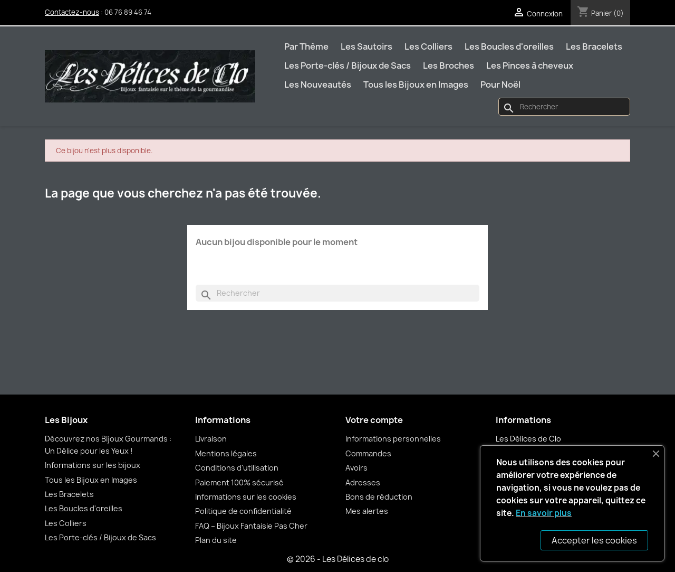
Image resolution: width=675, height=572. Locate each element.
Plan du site (216, 540)
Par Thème (306, 46)
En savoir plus (544, 513)
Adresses (362, 482)
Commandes (368, 453)
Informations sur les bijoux (92, 465)
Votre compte (374, 420)
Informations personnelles (393, 439)
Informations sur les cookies (245, 497)
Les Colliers (428, 46)
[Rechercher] (564, 107)
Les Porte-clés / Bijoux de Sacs (347, 65)
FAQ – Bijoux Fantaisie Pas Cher (251, 526)
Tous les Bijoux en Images (415, 84)
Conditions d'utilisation (236, 468)
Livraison (211, 439)
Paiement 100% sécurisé (239, 482)
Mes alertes (366, 511)
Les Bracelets (594, 46)
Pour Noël (500, 84)
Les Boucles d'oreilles (509, 46)
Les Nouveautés (317, 84)
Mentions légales (226, 453)
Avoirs (356, 468)
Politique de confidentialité (243, 511)
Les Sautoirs (366, 46)
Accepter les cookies (594, 540)
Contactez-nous (72, 12)
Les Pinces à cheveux (529, 65)
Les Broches (448, 65)
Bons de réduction (378, 497)
